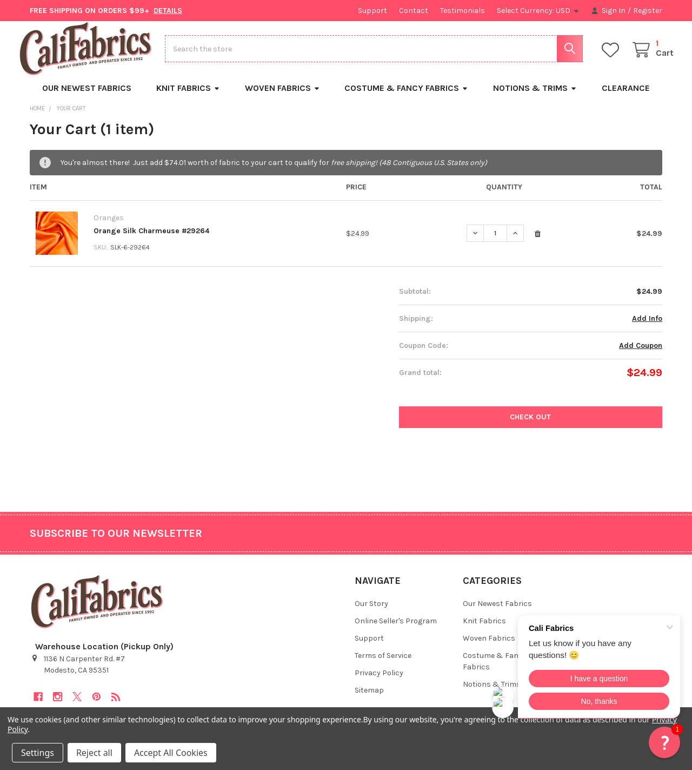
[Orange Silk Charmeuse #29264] (495, 242)
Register (647, 10)
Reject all (94, 753)
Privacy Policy (379, 682)
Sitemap (369, 699)
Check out (530, 425)
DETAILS (168, 10)
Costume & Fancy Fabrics (406, 97)
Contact (413, 10)
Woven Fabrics (282, 97)
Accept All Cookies (171, 753)
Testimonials (462, 10)
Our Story (371, 612)
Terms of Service (383, 664)
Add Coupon (640, 354)
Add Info (647, 327)
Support (372, 10)
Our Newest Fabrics (86, 97)
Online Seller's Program (396, 630)
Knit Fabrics (188, 97)
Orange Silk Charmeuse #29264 (151, 239)
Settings (37, 753)
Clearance (626, 97)
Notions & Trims (535, 97)
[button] (664, 742)
